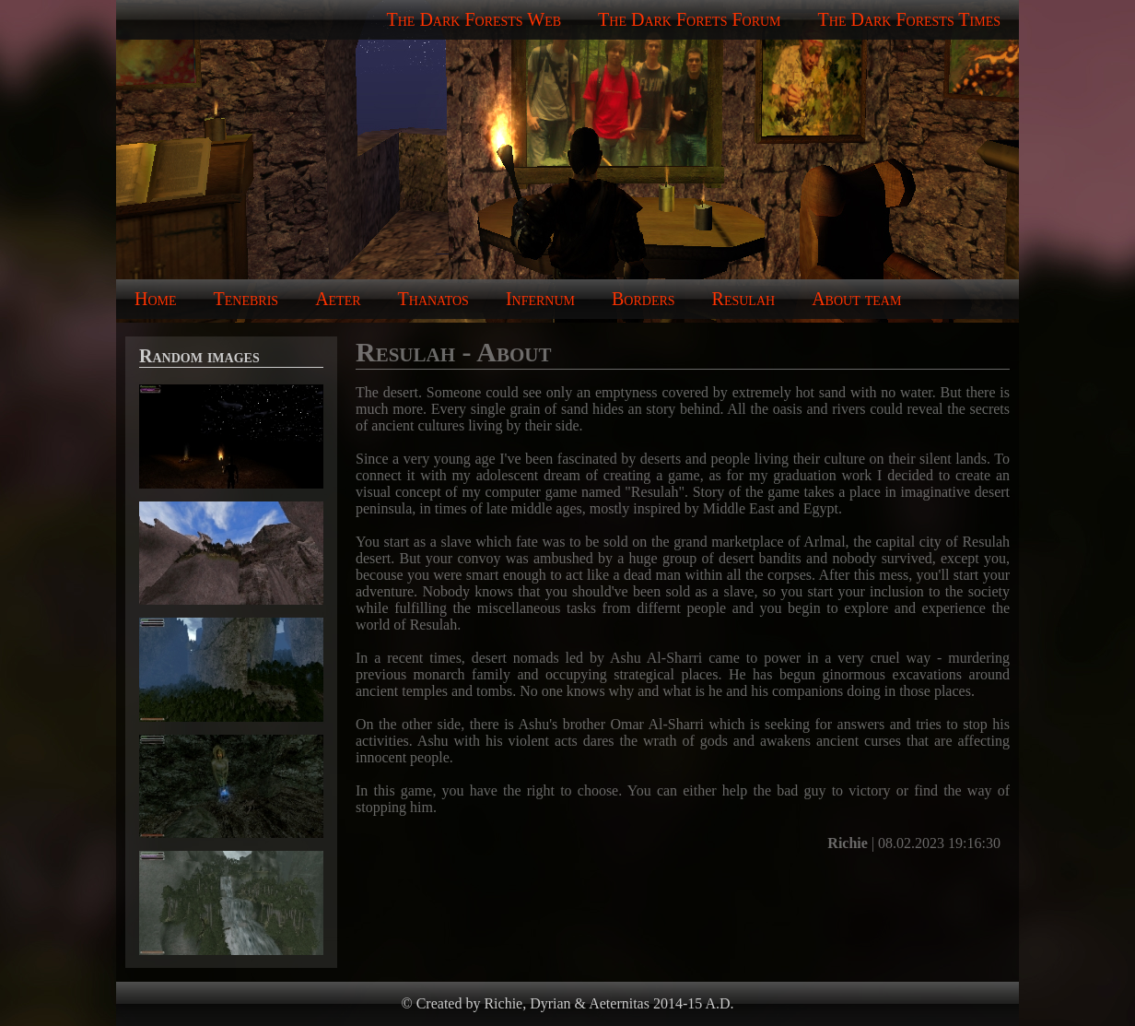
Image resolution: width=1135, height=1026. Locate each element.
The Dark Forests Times (909, 19)
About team (856, 299)
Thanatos (433, 299)
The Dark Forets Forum (689, 19)
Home (156, 299)
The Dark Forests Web (474, 19)
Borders (643, 299)
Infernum (540, 299)
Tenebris (246, 299)
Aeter (337, 299)
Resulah (744, 299)
